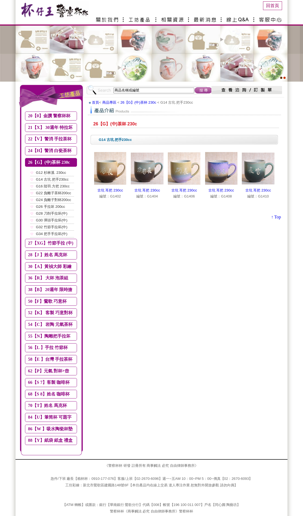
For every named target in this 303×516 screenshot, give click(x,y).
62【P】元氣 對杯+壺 (48, 371)
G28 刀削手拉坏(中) (51, 213)
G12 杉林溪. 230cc (51, 173)
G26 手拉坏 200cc (50, 207)
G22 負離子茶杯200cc (53, 193)
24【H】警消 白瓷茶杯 (50, 150)
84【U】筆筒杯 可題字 (50, 417)
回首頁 (272, 5)
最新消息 (206, 17)
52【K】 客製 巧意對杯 (50, 312)
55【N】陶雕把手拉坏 (49, 336)
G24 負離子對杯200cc (53, 200)
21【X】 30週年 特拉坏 (50, 127)
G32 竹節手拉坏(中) (51, 227)
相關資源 (173, 17)
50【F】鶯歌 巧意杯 (47, 301)
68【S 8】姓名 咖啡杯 (49, 394)
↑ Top (276, 217)
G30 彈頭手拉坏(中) (51, 220)
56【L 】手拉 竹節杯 (48, 347)
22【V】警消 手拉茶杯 (50, 139)
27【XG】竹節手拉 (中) (50, 243)
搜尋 (203, 90)
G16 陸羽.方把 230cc (53, 186)
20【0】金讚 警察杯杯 (49, 115)
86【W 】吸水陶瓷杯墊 (50, 429)
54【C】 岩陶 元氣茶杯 (50, 324)
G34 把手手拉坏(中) (51, 234)
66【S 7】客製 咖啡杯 (49, 382)
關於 (108, 17)
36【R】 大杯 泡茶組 (48, 278)
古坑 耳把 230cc (110, 190)
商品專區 (109, 102)
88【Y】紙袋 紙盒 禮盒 (50, 440)
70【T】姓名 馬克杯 (47, 405)
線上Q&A (238, 17)
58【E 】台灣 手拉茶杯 (50, 359)
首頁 (95, 102)
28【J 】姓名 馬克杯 (47, 254)
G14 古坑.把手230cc (52, 179)
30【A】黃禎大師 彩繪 (50, 266)
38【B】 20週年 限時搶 (50, 289)
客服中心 (271, 17)
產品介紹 (140, 17)
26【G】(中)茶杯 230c (49, 162)
